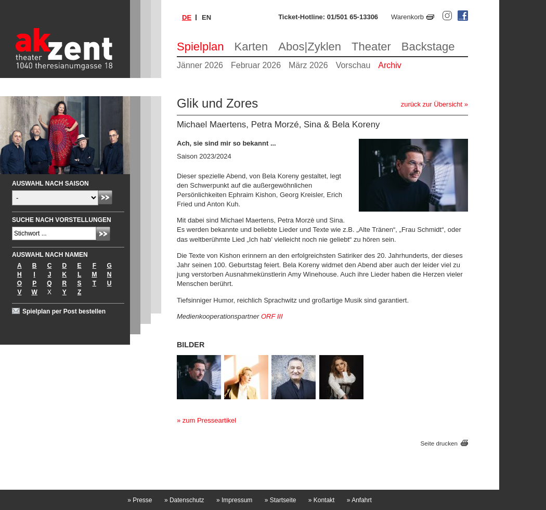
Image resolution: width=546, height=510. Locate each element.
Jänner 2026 (200, 65)
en (206, 17)
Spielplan (200, 46)
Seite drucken (439, 443)
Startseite (280, 500)
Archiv (389, 65)
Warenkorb (407, 17)
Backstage (428, 46)
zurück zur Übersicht (431, 104)
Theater (371, 46)
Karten (251, 46)
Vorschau (353, 65)
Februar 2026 (256, 65)
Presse (139, 500)
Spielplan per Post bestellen (64, 311)
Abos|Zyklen (309, 46)
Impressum (234, 500)
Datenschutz (184, 500)
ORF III (272, 316)
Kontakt (321, 500)
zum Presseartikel (209, 420)
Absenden (105, 197)
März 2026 (308, 65)
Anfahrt (359, 500)
